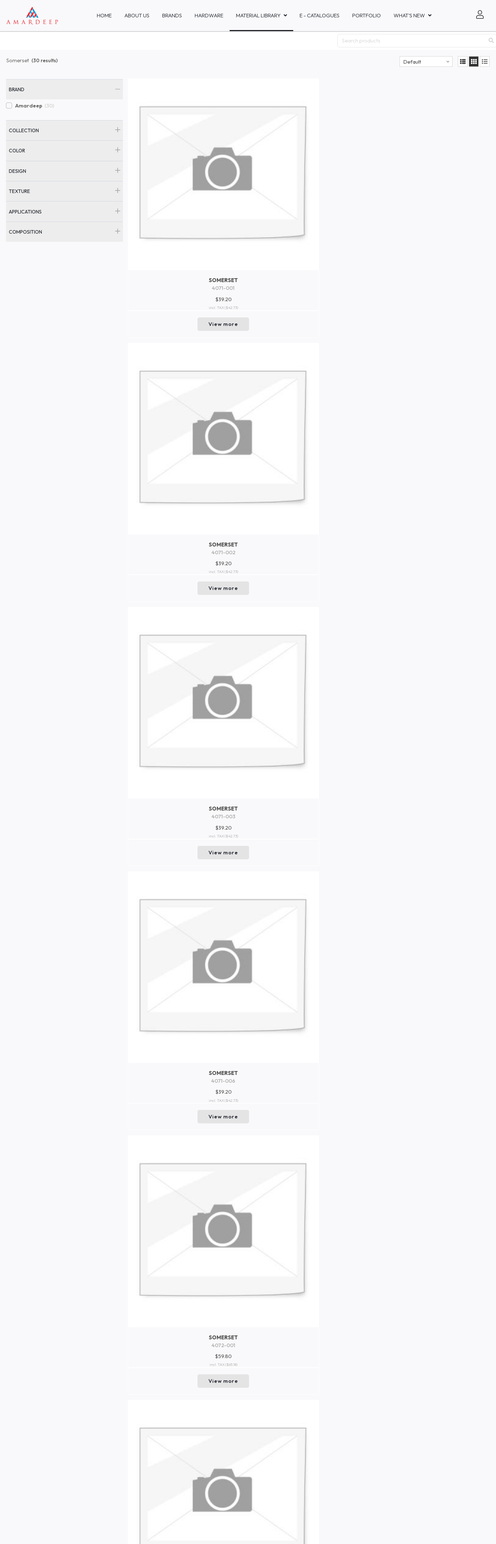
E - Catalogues (319, 15)
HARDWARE (209, 15)
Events (111, 1413)
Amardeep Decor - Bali (30, 1442)
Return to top (309, 1360)
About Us (136, 15)
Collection (24, 130)
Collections (116, 1436)
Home (104, 15)
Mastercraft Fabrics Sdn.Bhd (36, 1504)
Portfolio (366, 15)
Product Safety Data (127, 1470)
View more (171, 219)
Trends (111, 1447)
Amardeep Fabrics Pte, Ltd (34, 1404)
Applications (25, 212)
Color (17, 150)
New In (111, 1424)
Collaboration (119, 1401)
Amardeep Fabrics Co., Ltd (34, 1473)
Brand (16, 89)
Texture (19, 191)
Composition (25, 232)
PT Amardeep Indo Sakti (32, 1435)
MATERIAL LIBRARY (258, 15)
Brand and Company (127, 1459)
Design (17, 171)
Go (382, 1429)
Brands (172, 15)
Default (412, 61)
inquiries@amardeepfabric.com (233, 1410)
